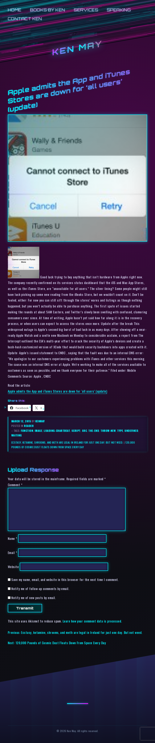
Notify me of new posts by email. (33, 597)
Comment (15, 484)
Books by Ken (47, 9)
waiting (16, 435)
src (84, 431)
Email (12, 552)
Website (13, 567)
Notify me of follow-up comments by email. (40, 588)
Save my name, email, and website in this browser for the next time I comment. (65, 579)
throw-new (108, 431)
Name (12, 538)
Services (86, 9)
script (76, 431)
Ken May (77, 48)
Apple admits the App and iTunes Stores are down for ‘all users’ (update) (57, 391)
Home (14, 9)
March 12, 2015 (21, 421)
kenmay (40, 421)
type (120, 431)
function (27, 431)
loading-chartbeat (57, 431)
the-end (93, 431)
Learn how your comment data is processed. (92, 621)
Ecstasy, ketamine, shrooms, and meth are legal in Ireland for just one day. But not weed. (67, 442)
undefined (131, 431)
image (38, 431)
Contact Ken (25, 18)
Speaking (119, 9)
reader (29, 426)
